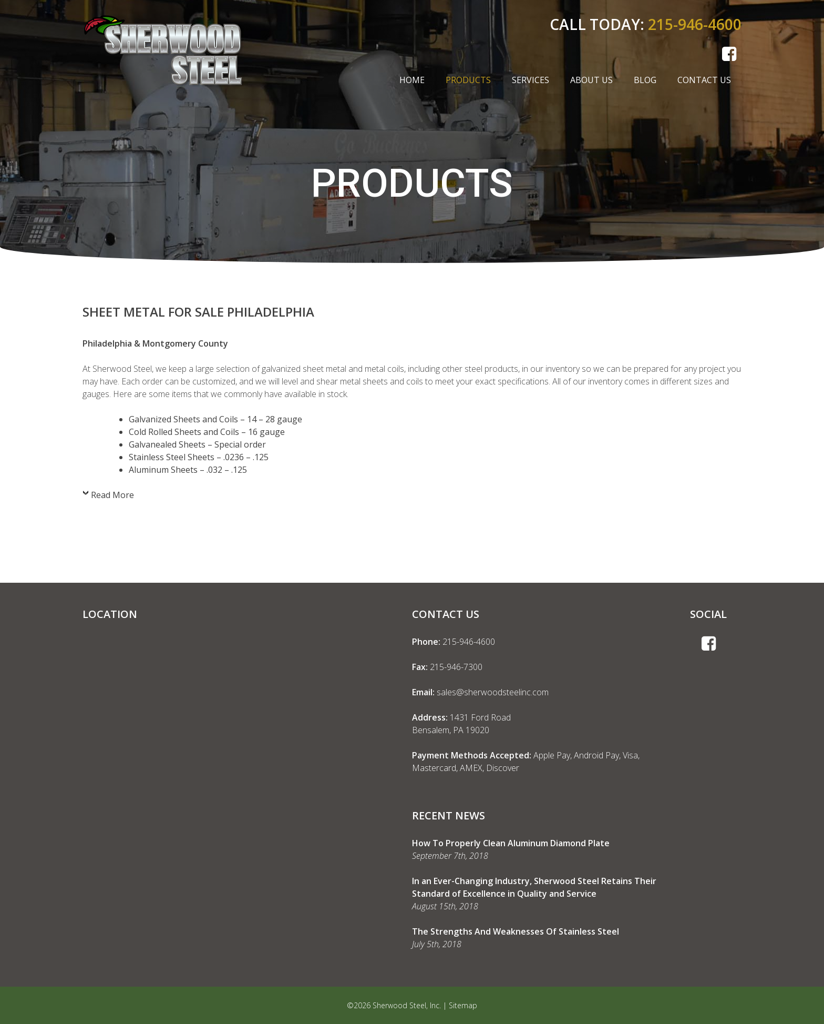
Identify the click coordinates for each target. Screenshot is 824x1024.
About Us (591, 80)
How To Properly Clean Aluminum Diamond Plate (511, 843)
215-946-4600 (694, 24)
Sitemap (463, 1005)
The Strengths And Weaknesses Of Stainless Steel (515, 931)
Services (530, 80)
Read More (112, 495)
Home (412, 80)
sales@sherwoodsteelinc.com (493, 692)
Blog (645, 80)
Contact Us (704, 80)
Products (468, 80)
